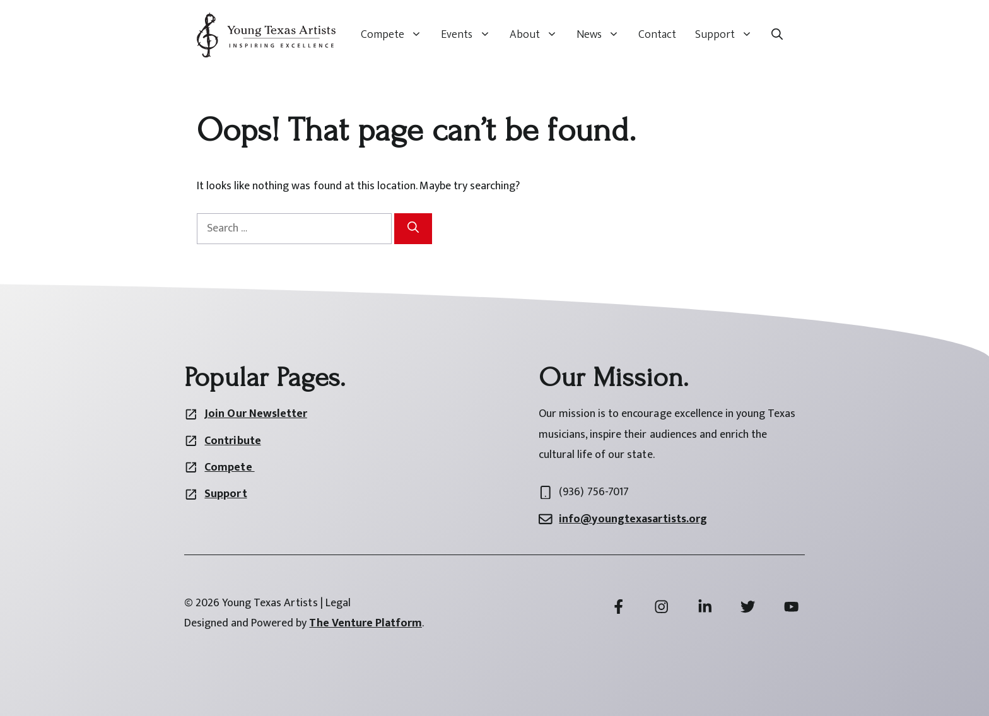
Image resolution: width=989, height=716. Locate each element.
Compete (396, 35)
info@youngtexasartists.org (633, 519)
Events (470, 35)
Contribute (232, 440)
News (602, 35)
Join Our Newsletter (255, 413)
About (538, 35)
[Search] (413, 228)
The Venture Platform (365, 623)
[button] (777, 35)
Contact (657, 34)
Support (728, 35)
